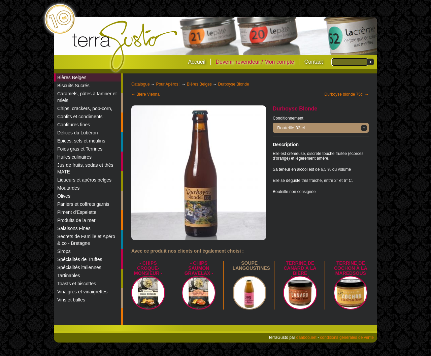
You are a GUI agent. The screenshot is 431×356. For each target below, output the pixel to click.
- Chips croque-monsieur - (148, 268)
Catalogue (140, 84)
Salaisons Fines (74, 228)
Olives (63, 196)
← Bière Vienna (145, 94)
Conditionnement (288, 118)
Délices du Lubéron (77, 132)
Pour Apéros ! (168, 84)
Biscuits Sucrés (73, 85)
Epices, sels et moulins (81, 140)
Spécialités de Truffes (79, 259)
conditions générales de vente (347, 337)
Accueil (196, 62)
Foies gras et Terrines (79, 149)
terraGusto (125, 46)
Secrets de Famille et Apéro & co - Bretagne (86, 240)
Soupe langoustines (251, 265)
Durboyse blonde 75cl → (347, 94)
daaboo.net (306, 337)
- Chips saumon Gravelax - (199, 268)
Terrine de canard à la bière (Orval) (300, 270)
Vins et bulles (71, 299)
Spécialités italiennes (79, 267)
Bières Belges (71, 77)
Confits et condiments (80, 116)
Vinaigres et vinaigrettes (82, 291)
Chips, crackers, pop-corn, (84, 108)
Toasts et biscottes (76, 283)
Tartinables (68, 275)
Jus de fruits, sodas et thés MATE (85, 168)
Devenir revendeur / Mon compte (255, 62)
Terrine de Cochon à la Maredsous (350, 268)
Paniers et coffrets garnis (83, 204)
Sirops (64, 251)
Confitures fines (73, 124)
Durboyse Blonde (233, 84)
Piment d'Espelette (76, 212)
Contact (313, 62)
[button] (321, 128)
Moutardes (68, 188)
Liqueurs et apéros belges (84, 180)
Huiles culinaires (74, 157)
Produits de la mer (76, 220)
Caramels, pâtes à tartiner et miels (87, 97)
